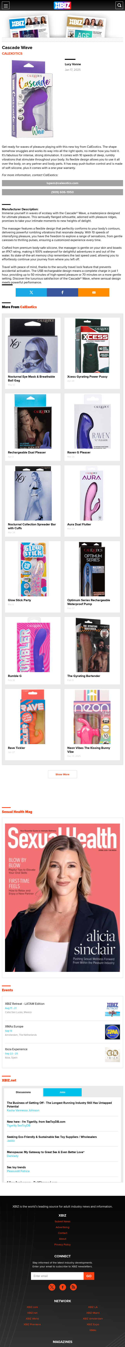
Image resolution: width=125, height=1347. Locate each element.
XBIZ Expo (93, 1324)
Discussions (23, 1092)
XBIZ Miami (92, 1313)
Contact (62, 1233)
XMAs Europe (14, 1026)
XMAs (92, 1330)
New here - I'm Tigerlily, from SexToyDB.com (36, 1122)
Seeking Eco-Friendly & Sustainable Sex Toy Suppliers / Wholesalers (52, 1137)
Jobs (62, 1092)
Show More (62, 774)
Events (7, 990)
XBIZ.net (9, 1080)
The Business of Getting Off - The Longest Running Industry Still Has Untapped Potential (59, 1104)
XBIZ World (32, 1318)
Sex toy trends (16, 1167)
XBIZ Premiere (32, 1324)
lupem (62, 183)
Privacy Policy (62, 1244)
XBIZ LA (93, 1307)
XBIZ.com (32, 1307)
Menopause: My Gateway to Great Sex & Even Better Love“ (46, 1152)
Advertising (62, 1227)
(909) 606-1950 (62, 192)
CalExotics (12, 53)
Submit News (62, 1221)
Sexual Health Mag (17, 812)
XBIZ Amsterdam (93, 1318)
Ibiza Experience (16, 1049)
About (62, 1239)
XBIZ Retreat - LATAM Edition (25, 1004)
